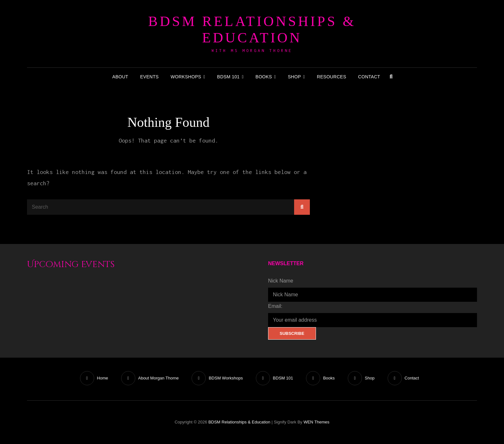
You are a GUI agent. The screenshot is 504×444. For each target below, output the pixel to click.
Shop (294, 76)
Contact (369, 76)
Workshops (186, 76)
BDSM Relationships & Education (252, 29)
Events (149, 76)
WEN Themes (316, 422)
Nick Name (280, 280)
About (120, 76)
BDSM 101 (228, 76)
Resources (331, 76)
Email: (275, 306)
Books (264, 76)
